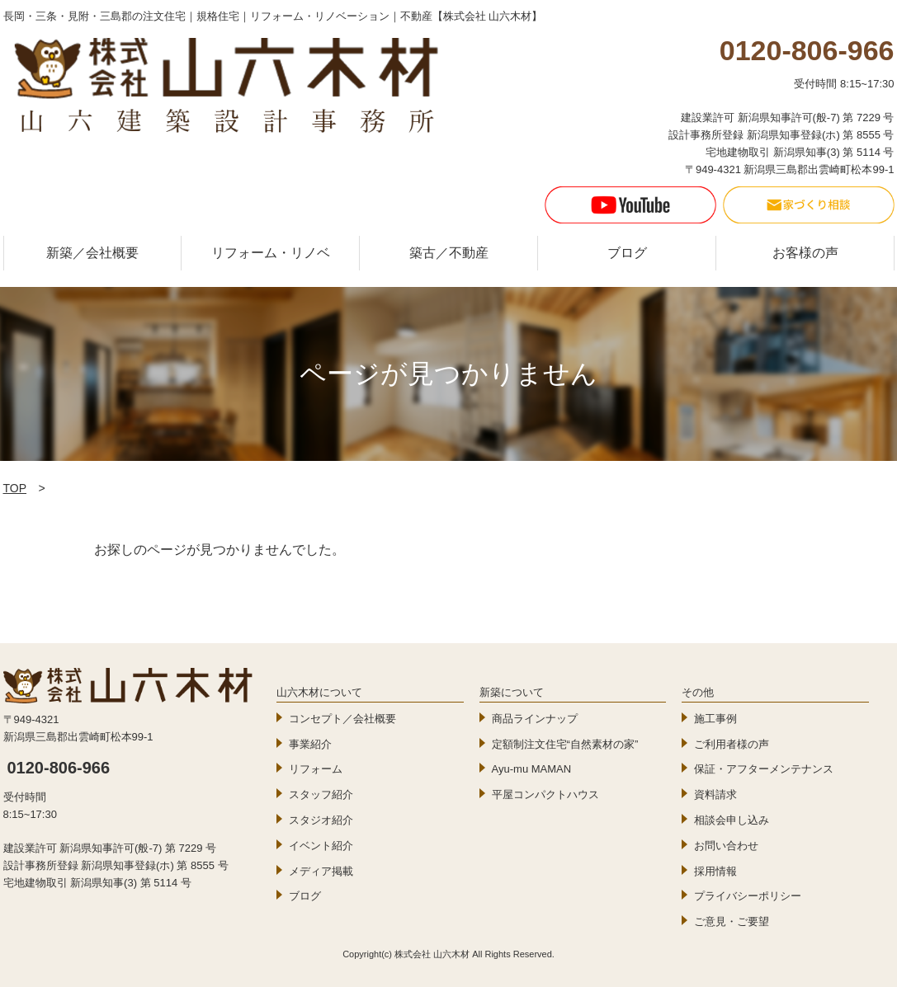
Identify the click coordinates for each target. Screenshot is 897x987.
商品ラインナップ (535, 718)
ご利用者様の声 (731, 744)
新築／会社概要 (92, 253)
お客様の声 (805, 253)
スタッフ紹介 (321, 794)
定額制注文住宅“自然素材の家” (565, 744)
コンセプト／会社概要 (342, 718)
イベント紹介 (321, 845)
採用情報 (715, 871)
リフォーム (315, 769)
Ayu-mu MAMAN (532, 769)
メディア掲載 (321, 871)
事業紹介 (310, 744)
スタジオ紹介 (321, 820)
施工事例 (715, 718)
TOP (15, 488)
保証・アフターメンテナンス (763, 769)
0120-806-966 (59, 768)
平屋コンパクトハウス (545, 794)
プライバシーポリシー (747, 896)
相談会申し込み (731, 820)
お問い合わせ (726, 845)
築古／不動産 (449, 253)
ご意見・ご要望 (731, 921)
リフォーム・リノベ (270, 253)
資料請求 (715, 794)
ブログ (627, 253)
